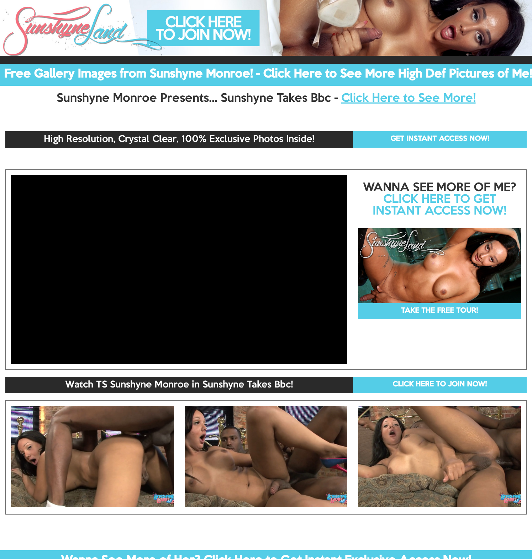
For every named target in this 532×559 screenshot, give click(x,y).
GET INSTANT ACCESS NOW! (439, 139)
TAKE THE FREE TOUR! (439, 311)
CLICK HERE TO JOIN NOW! (440, 384)
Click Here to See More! (408, 98)
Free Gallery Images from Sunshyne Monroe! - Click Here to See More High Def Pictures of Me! (268, 74)
